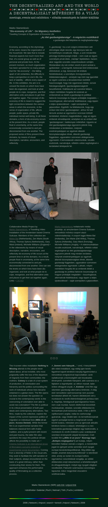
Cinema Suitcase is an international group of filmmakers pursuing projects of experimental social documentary (28, 447)
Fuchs (70, 490)
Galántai (40, 490)
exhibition (78, 490)
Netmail (56, 490)
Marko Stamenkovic (18, 229)
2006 (25, 503)
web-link (60, 485)
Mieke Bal (14, 238)
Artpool (41, 503)
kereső (58, 503)
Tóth (63, 490)
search (50, 503)
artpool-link (71, 485)
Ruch (48, 490)
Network (33, 503)
